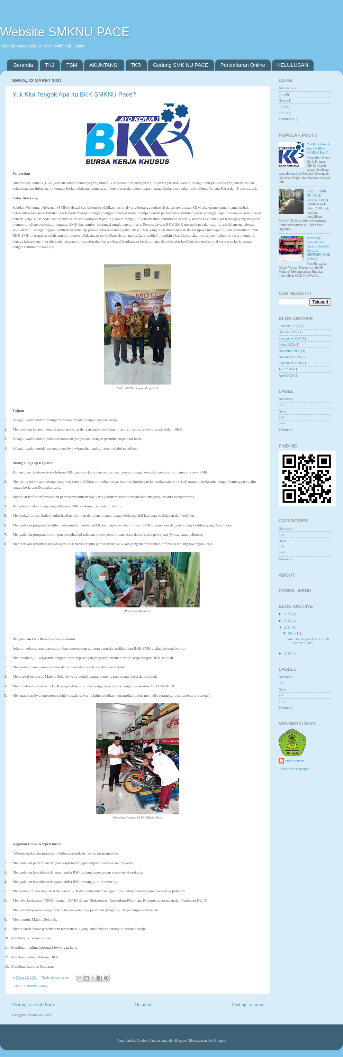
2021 (287, 627)
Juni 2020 (285, 369)
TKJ (49, 65)
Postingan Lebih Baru (33, 1004)
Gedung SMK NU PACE (180, 65)
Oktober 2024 (288, 332)
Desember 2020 (289, 351)
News (43, 986)
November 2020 (290, 357)
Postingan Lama (247, 1004)
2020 (287, 653)
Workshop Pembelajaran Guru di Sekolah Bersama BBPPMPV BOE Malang (318, 248)
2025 (287, 614)
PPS (281, 107)
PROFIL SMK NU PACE (317, 193)
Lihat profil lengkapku (294, 769)
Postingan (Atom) (41, 1015)
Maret (292, 633)
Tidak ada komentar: (55, 977)
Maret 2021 (287, 344)
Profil (283, 113)
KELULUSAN (292, 65)
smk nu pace (295, 760)
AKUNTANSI (104, 65)
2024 (287, 621)
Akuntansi (30, 986)
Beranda (23, 65)
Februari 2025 (288, 326)
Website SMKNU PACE (65, 32)
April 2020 (286, 375)
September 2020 (290, 363)
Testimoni (285, 119)
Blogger (219, 1040)
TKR (136, 65)
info (281, 94)
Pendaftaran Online (242, 65)
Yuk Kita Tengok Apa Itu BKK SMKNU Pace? (74, 94)
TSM (72, 65)
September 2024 (290, 338)
